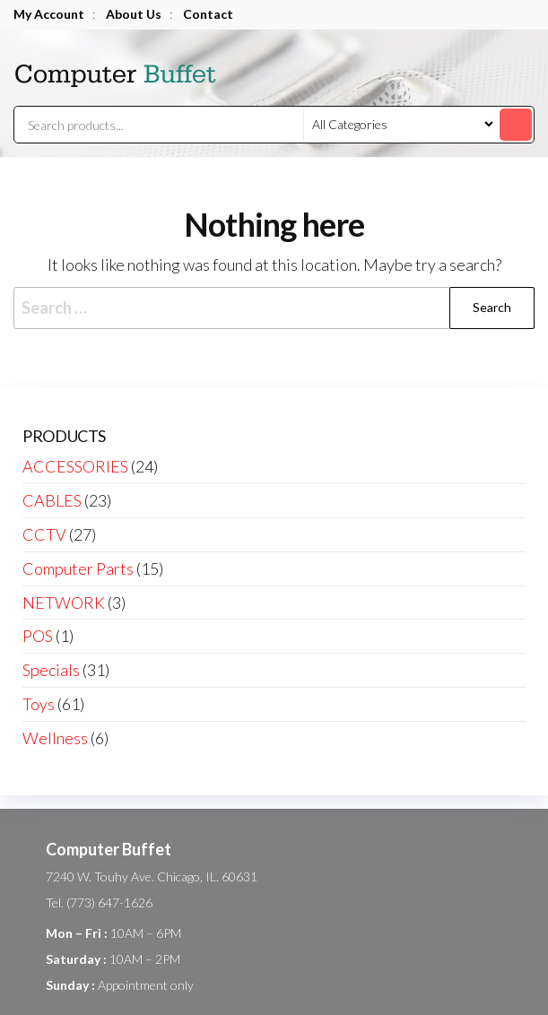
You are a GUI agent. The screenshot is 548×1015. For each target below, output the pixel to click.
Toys (38, 704)
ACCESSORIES (75, 466)
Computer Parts (78, 568)
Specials (51, 670)
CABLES (52, 500)
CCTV (44, 534)
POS (37, 636)
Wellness (55, 738)
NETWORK (63, 602)
